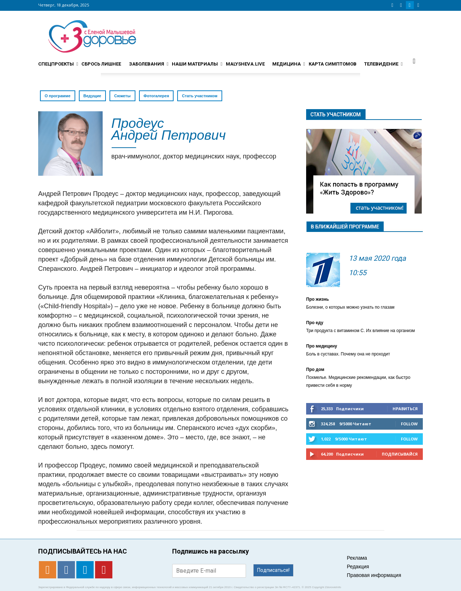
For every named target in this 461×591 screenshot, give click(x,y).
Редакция (358, 566)
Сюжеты (122, 96)
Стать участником (199, 96)
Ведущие (92, 96)
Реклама (357, 558)
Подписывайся (400, 454)
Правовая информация (374, 575)
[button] (414, 61)
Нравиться (405, 408)
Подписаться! (273, 570)
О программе (58, 96)
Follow (409, 423)
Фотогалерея (156, 96)
